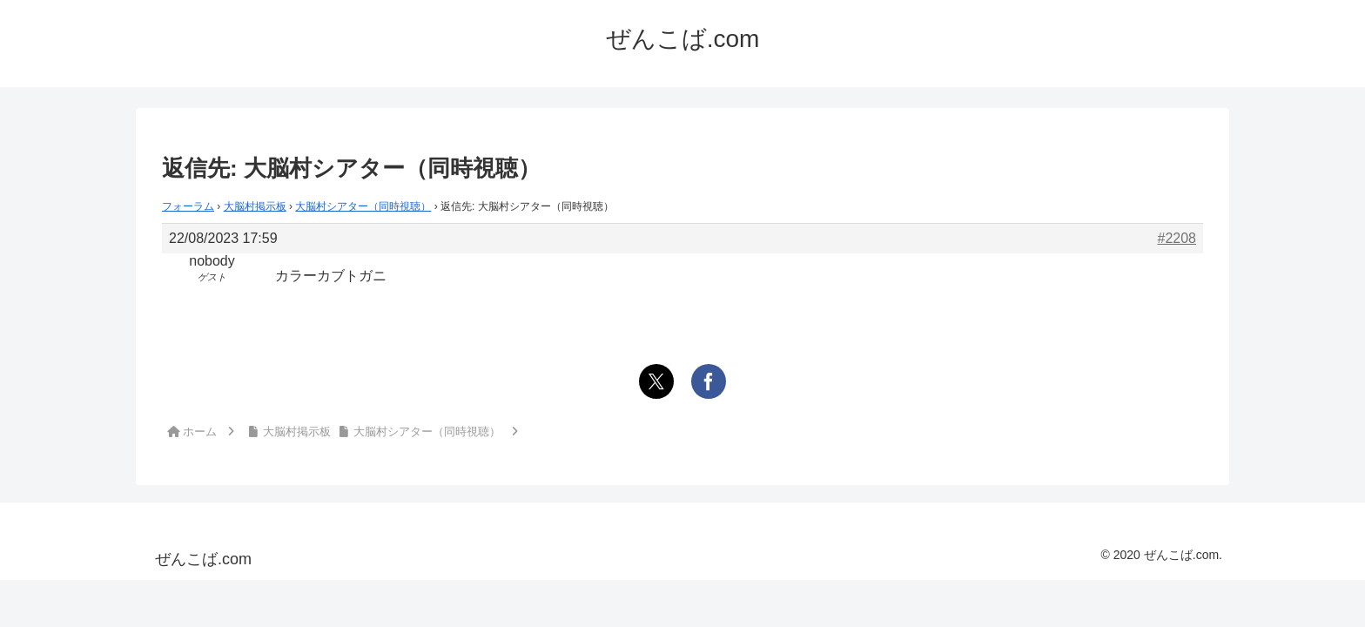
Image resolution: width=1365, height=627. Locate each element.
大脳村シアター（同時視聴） (363, 206)
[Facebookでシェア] (708, 381)
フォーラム (188, 206)
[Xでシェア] (656, 381)
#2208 (1177, 238)
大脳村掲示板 (255, 206)
